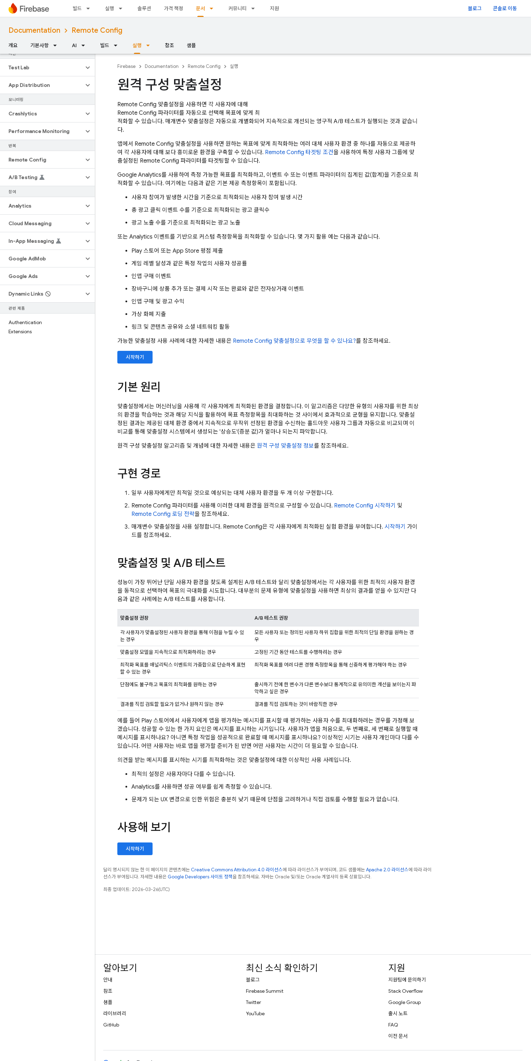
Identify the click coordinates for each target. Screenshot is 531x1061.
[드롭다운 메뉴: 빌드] (90, 8)
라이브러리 (114, 1013)
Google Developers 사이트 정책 (200, 877)
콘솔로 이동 (505, 8)
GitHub (111, 1025)
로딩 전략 (163, 514)
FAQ (393, 1025)
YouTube (255, 1013)
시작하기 (135, 357)
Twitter (253, 1002)
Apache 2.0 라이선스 (387, 870)
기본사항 (39, 45)
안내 (107, 980)
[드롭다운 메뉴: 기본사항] (57, 45)
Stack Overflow (405, 991)
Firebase (126, 66)
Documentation (34, 30)
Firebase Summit (264, 991)
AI (74, 45)
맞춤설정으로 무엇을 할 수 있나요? (294, 341)
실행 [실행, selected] (137, 45)
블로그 (475, 8)
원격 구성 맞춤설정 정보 (285, 445)
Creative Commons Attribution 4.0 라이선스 (237, 870)
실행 (109, 8)
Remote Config (97, 30)
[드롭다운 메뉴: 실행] (122, 8)
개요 (13, 45)
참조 (169, 45)
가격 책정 (173, 8)
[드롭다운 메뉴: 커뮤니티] (255, 8)
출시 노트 (398, 1013)
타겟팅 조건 (299, 152)
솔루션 (144, 8)
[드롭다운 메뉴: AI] (85, 45)
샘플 (191, 45)
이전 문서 (398, 1036)
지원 (274, 8)
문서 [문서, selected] (200, 8)
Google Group (404, 1002)
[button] (42, 67)
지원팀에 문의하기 (407, 980)
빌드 (77, 8)
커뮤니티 (237, 8)
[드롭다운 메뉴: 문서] (213, 8)
